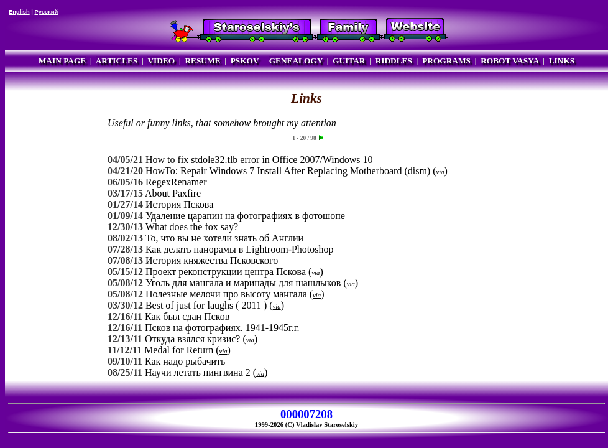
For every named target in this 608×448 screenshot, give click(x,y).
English (19, 12)
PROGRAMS (446, 60)
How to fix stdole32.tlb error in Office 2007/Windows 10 (259, 159)
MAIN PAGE (62, 60)
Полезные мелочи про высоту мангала (226, 294)
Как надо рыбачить (185, 361)
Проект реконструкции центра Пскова (225, 271)
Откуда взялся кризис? (192, 339)
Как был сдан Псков (187, 316)
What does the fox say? (191, 227)
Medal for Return (178, 350)
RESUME (202, 60)
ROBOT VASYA (509, 60)
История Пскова (179, 204)
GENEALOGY (296, 60)
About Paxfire (173, 193)
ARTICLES (117, 60)
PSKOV (245, 60)
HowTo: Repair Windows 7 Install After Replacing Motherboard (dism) (287, 171)
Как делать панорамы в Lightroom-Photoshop (239, 249)
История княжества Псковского (211, 260)
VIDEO (161, 60)
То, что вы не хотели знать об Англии (224, 238)
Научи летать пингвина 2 (198, 372)
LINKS (561, 60)
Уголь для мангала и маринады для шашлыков (243, 283)
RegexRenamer (176, 182)
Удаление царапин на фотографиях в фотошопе (245, 215)
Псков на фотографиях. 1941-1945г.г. (222, 327)
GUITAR (349, 60)
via (440, 172)
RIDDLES (393, 60)
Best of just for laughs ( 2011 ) (206, 305)
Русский (46, 12)
